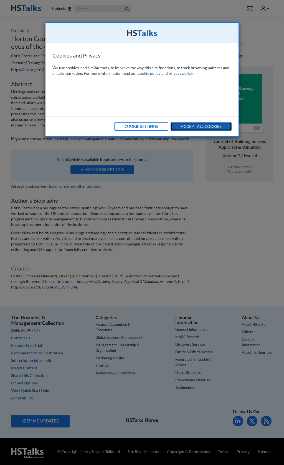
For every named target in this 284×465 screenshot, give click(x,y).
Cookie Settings (141, 126)
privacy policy (180, 73)
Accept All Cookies (201, 126)
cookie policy (149, 73)
